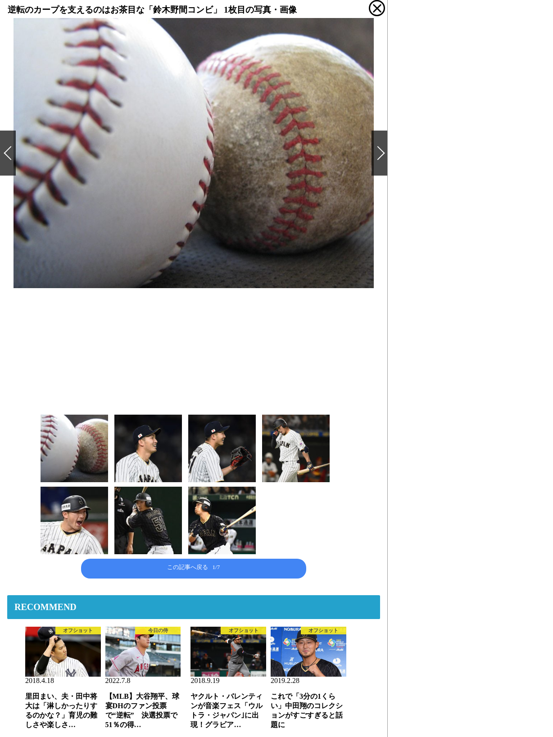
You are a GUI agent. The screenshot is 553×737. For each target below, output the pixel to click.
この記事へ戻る (193, 567)
